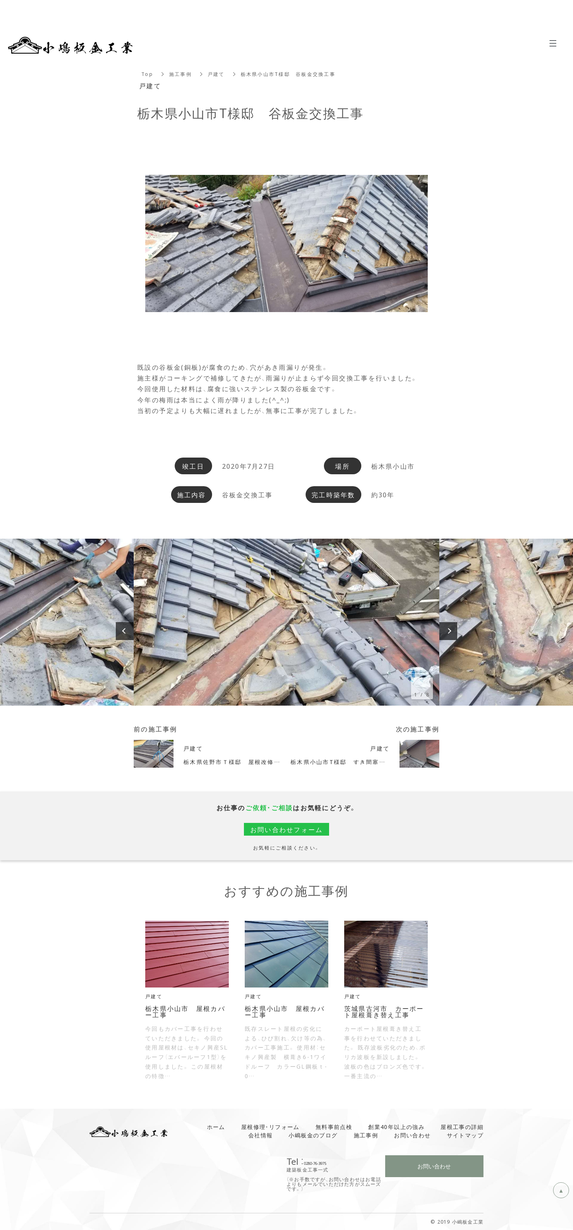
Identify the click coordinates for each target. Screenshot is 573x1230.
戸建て (216, 74)
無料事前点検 (334, 1127)
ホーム (216, 1127)
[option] (286, 622)
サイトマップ (465, 1135)
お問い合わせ (412, 1135)
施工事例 (180, 74)
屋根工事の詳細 (461, 1127)
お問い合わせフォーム (286, 829)
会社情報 (260, 1135)
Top (147, 74)
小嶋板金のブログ (312, 1135)
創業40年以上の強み (396, 1127)
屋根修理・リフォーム (270, 1127)
